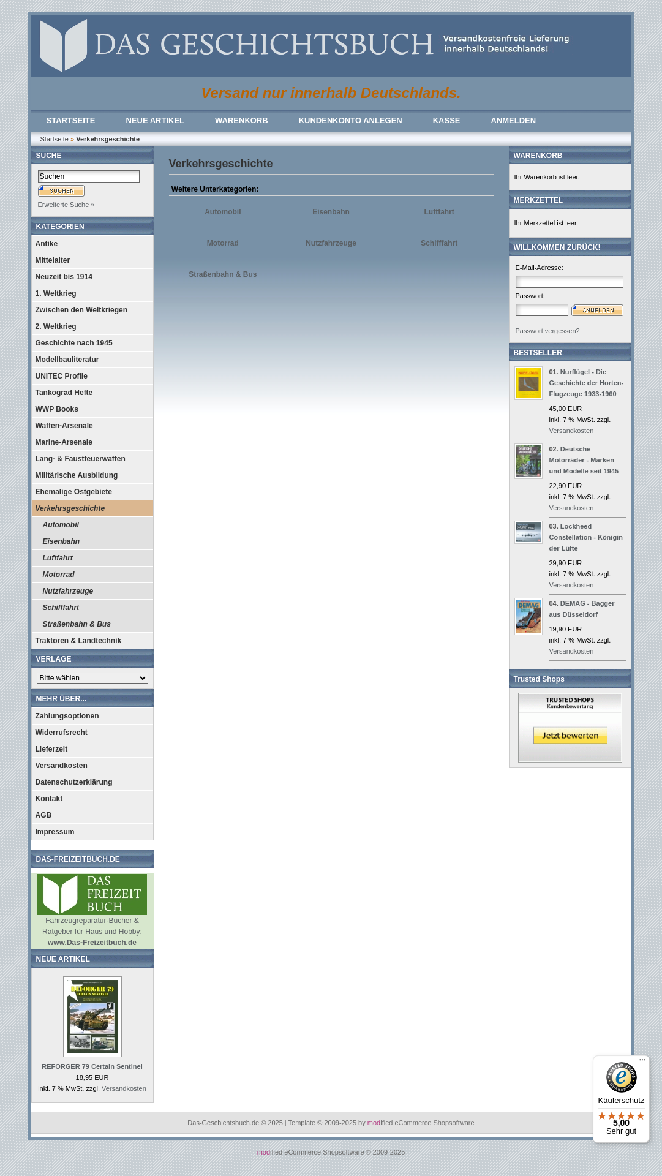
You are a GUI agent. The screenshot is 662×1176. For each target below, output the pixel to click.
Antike (47, 243)
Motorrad (59, 574)
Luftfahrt (58, 558)
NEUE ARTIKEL (155, 120)
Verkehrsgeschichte (70, 508)
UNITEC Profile (62, 376)
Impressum (55, 831)
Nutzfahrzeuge (68, 591)
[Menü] (642, 1062)
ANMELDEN (513, 120)
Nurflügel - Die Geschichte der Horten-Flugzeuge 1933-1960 (586, 383)
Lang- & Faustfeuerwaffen (81, 458)
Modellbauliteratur (67, 359)
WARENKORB (241, 120)
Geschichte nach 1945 (74, 343)
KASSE (447, 120)
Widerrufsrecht (62, 732)
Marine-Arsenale (64, 442)
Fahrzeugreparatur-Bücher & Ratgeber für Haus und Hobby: (92, 927)
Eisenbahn (61, 541)
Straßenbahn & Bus (77, 624)
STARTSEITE (71, 120)
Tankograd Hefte (64, 392)
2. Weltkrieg (56, 326)
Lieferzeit (52, 749)
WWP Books (57, 409)
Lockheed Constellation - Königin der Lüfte (586, 537)
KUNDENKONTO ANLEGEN (350, 120)
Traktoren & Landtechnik (79, 640)
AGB (44, 815)
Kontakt (49, 798)
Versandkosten (62, 765)
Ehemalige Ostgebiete (74, 492)
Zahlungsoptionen (67, 716)
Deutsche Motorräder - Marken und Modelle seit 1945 (584, 460)
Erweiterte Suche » (66, 204)
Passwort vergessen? (548, 330)
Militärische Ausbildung (77, 475)
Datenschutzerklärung (74, 782)
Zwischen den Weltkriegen (81, 310)
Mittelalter (53, 260)
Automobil (61, 525)
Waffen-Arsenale (64, 425)
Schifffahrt (61, 607)
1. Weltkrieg (56, 293)
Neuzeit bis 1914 (64, 277)
